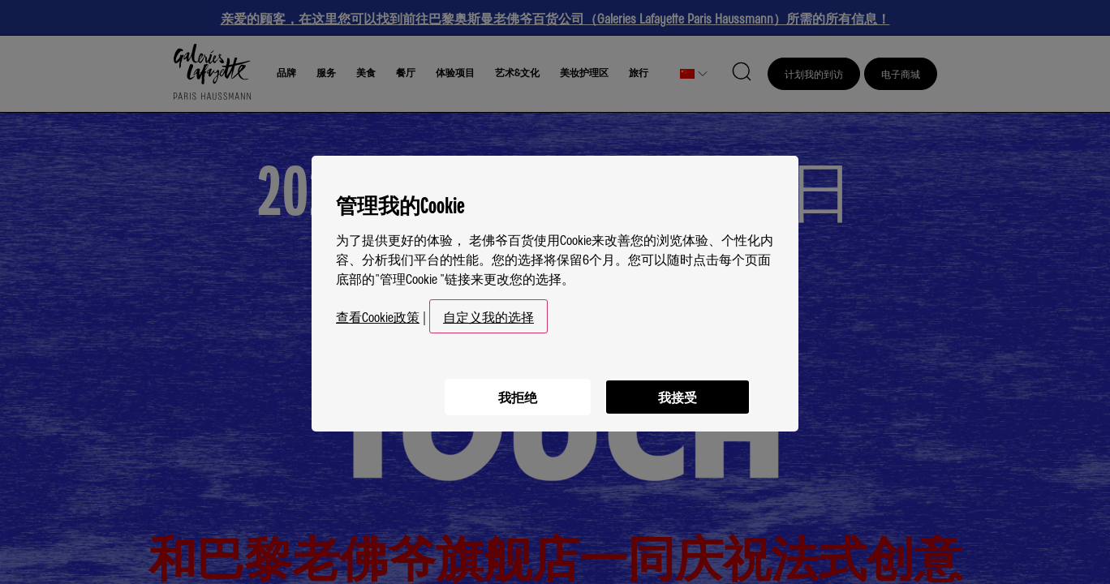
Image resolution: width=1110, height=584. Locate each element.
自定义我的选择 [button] (488, 311)
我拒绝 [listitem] (514, 390)
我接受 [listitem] (676, 390)
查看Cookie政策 (377, 311)
